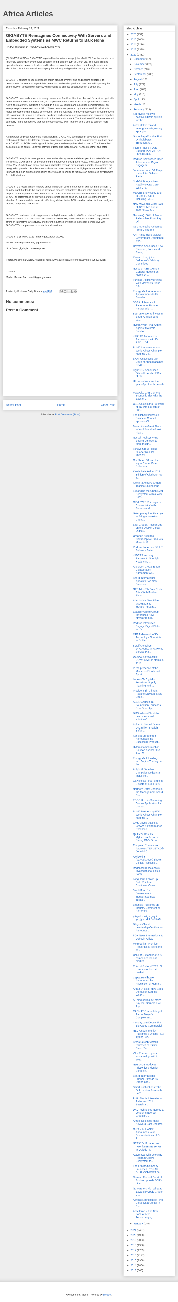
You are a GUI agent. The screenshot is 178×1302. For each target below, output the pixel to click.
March (137, 104)
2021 (134, 1230)
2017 (134, 1250)
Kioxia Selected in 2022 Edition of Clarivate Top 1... (147, 474)
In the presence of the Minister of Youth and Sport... (146, 671)
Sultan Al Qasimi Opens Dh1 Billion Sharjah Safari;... (146, 727)
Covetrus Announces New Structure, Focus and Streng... (148, 249)
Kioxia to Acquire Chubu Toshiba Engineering (147, 484)
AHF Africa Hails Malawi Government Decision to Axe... (148, 237)
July (136, 84)
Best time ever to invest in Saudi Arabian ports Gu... (148, 316)
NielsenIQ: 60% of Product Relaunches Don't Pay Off (148, 218)
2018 (134, 1245)
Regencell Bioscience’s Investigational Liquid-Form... (147, 871)
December (140, 58)
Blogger (107, 1294)
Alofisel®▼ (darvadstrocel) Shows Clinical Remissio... (147, 859)
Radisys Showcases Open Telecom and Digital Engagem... (148, 162)
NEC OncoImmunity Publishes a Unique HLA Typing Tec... (148, 1033)
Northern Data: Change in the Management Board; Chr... (148, 792)
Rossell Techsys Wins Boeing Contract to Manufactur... (145, 440)
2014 (134, 1265)
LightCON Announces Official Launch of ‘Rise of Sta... (147, 373)
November (140, 64)
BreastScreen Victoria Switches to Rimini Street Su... (145, 1045)
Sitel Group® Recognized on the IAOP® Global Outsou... (147, 528)
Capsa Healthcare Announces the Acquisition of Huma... (147, 980)
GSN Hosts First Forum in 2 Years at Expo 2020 (148, 782)
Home (61, 404)
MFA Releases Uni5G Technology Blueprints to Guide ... (147, 637)
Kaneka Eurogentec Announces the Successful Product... (146, 739)
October (139, 69)
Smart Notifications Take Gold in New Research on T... (147, 1090)
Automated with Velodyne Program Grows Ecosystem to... (147, 1157)
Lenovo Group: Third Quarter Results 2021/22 (145, 452)
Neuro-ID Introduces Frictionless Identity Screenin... (145, 1067)
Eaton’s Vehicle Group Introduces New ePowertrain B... (146, 615)
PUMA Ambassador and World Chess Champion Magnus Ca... (148, 350)
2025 (134, 39)
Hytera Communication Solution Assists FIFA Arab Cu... (146, 750)
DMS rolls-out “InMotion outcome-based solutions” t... (146, 716)
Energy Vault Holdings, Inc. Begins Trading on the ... (147, 761)
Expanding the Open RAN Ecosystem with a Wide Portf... (148, 494)
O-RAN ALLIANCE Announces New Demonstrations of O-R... (146, 1134)
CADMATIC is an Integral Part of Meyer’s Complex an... (147, 1014)
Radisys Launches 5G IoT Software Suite (148, 549)
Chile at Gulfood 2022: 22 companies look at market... (147, 958)
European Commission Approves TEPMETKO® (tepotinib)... (148, 848)
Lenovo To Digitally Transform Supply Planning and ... (144, 682)
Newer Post (13, 404)
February (139, 109)
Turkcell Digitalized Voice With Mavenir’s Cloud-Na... (147, 283)
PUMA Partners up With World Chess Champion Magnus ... (148, 814)
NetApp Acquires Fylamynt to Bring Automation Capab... (148, 516)
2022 (134, 54)
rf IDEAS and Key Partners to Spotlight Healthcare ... (146, 558)
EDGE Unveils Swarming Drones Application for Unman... (147, 803)
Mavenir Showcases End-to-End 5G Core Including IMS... (147, 195)
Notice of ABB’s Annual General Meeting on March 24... (146, 271)
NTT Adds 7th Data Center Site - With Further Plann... (148, 592)
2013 (134, 1270)
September (140, 74)
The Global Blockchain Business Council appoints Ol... (146, 418)
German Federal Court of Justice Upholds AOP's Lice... (147, 1180)
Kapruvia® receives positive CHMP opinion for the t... (147, 117)
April (136, 99)
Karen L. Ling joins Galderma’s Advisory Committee (146, 260)
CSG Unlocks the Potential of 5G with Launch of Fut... (148, 407)
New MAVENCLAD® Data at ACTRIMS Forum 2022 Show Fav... (148, 207)
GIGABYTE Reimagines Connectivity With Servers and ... (147, 505)
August (138, 79)
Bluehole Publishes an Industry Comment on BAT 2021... (147, 908)
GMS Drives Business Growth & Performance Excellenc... (147, 826)
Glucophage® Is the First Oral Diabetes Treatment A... (147, 139)
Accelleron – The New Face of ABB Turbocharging (145, 1214)
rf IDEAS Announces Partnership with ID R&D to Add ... (145, 339)
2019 (134, 1240)
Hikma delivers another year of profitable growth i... (148, 384)
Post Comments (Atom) (67, 414)
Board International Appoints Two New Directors (145, 581)
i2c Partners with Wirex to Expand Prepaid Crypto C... (148, 1191)
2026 (134, 34)
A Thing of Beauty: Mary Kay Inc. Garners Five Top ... (147, 1003)
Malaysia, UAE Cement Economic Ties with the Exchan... (147, 395)
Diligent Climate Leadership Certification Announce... (148, 927)
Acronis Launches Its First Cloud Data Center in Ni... (148, 1203)
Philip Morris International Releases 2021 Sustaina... (147, 1101)
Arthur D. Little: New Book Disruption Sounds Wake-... (148, 992)
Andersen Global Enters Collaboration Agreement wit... (147, 569)
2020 (134, 1235)
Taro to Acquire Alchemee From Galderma (147, 228)
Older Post (108, 404)
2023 (134, 49)
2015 (134, 1260)
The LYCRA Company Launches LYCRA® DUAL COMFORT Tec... (148, 1169)
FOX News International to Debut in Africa (148, 937)
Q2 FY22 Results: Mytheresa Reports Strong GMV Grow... (146, 837)
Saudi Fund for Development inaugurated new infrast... (144, 895)
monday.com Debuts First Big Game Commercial (147, 1024)
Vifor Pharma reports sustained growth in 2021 (145, 1056)
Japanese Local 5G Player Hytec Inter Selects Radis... (148, 173)
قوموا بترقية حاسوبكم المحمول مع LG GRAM (147, 918)
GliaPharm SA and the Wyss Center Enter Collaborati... (146, 463)
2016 (134, 1255)
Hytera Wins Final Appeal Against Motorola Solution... (147, 328)
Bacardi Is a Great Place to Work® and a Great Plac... (147, 429)
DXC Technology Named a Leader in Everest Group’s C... (148, 1112)
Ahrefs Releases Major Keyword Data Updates (147, 1122)
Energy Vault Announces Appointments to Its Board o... (147, 294)
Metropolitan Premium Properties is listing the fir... (147, 946)
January (139, 1223)
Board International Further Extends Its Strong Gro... (145, 1079)
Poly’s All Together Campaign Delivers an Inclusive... (147, 772)
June (137, 89)
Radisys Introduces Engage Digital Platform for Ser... (148, 626)
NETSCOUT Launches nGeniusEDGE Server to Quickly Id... (147, 1146)
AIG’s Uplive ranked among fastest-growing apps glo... (147, 128)
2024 (134, 44)
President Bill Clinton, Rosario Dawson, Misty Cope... (147, 693)
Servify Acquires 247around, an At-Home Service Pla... (148, 648)
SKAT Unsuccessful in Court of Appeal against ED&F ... (148, 361)
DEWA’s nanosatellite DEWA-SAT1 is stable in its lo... (148, 660)
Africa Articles (28, 14)
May (136, 94)
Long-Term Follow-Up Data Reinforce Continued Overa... (145, 882)
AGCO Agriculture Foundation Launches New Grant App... (147, 705)
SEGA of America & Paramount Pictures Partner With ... (146, 305)
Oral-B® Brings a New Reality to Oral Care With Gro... (146, 184)
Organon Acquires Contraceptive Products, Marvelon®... (148, 539)
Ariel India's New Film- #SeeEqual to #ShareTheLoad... (146, 603)
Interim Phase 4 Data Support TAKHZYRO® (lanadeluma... (147, 150)
